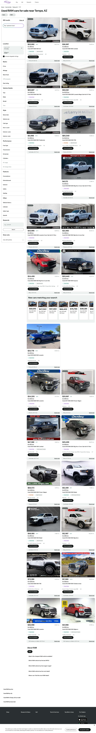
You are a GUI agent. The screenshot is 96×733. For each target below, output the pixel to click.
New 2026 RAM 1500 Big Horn (42, 322)
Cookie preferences (71, 729)
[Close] (94, 725)
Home (2, 7)
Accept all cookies (84, 729)
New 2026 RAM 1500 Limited (73, 322)
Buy (17, 2)
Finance (37, 2)
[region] (48, 728)
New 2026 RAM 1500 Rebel (52, 322)
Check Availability (33, 57)
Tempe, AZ (15, 7)
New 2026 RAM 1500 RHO (32, 322)
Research (29, 2)
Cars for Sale (8, 7)
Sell (22, 2)
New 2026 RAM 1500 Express (83, 322)
